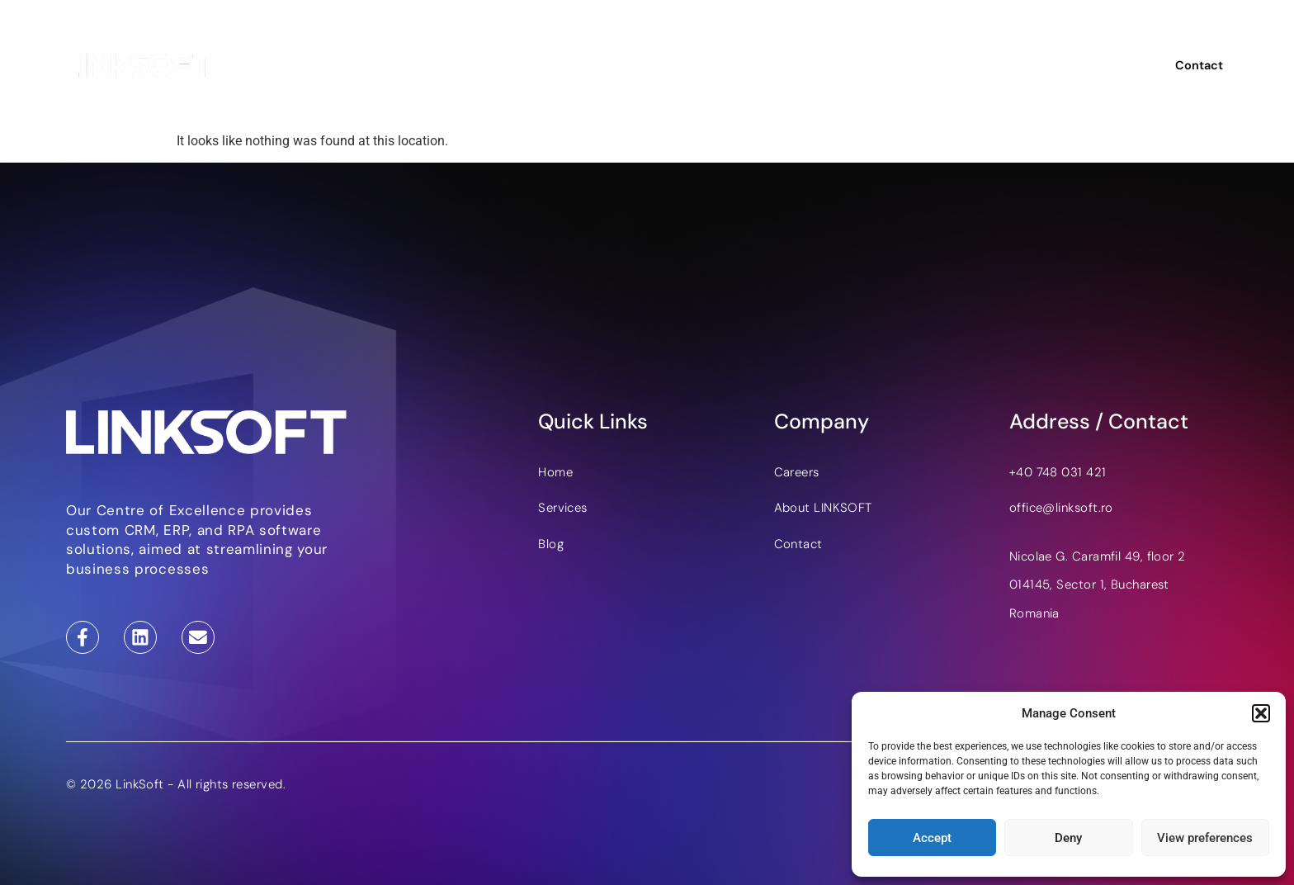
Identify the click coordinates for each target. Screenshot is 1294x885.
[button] (1261, 713)
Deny (1068, 838)
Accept (932, 838)
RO (1112, 65)
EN (1084, 65)
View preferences (1205, 838)
